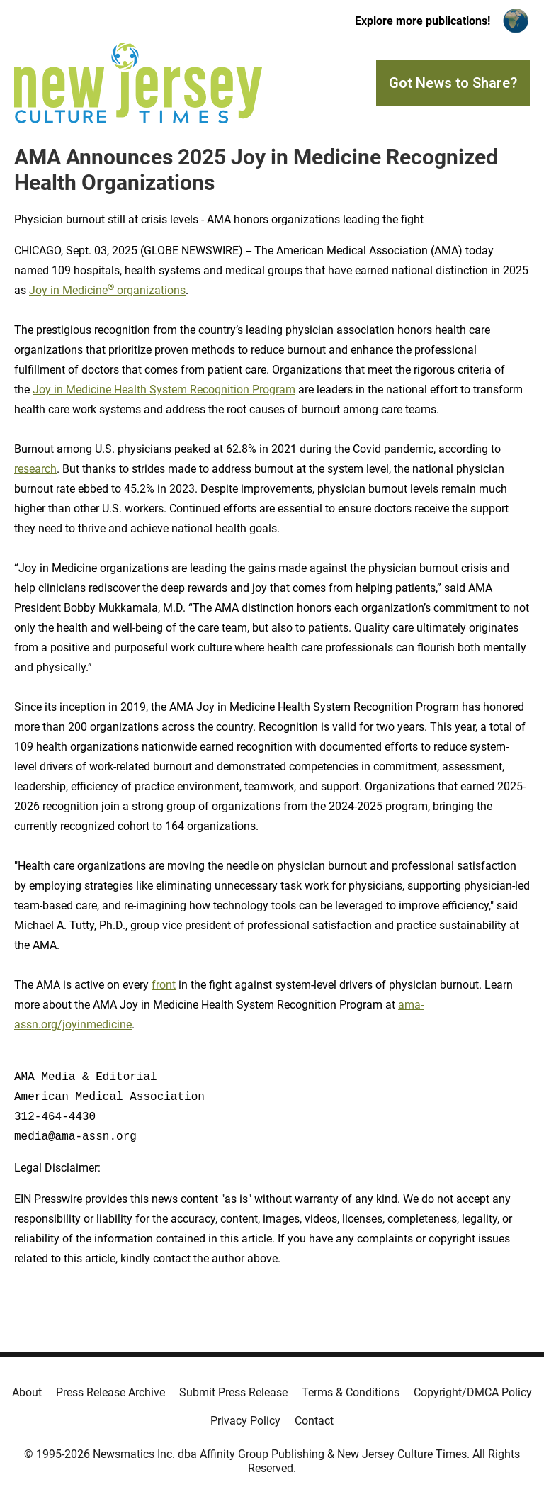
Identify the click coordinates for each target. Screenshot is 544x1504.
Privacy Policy (245, 1420)
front (164, 985)
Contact (314, 1420)
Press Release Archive (110, 1392)
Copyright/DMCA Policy (473, 1392)
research (35, 469)
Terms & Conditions (351, 1392)
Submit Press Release (233, 1392)
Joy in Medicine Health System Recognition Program (164, 389)
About (27, 1392)
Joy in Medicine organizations (107, 290)
